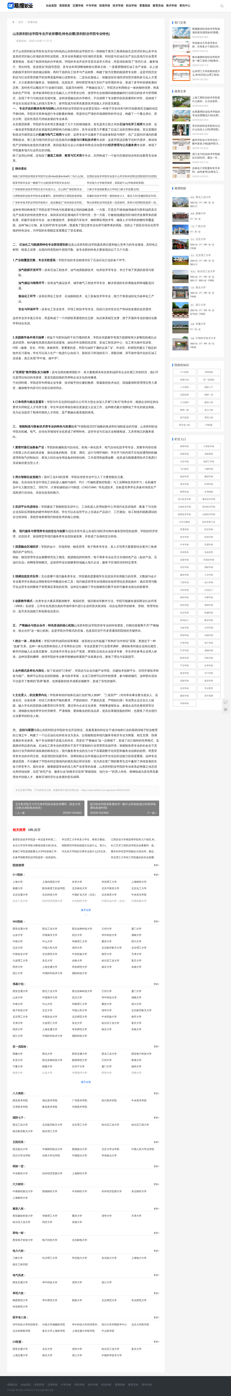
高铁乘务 (208, 454)
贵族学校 (184, 680)
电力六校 (208, 410)
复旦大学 (135, 960)
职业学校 (132, 5)
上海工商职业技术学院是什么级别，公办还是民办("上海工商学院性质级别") (206, 101)
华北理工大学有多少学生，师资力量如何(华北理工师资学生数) (84, 839)
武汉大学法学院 (21, 1155)
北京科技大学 (49, 894)
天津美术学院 (20, 1106)
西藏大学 (18, 1053)
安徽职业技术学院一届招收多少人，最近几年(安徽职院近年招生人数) (121, 195)
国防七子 (208, 387)
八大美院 (184, 387)
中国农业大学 (20, 954)
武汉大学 (76, 935)
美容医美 (65, 5)
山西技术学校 (208, 514)
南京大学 (105, 966)
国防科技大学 (78, 973)
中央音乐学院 (137, 894)
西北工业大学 (49, 928)
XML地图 (40, 1390)
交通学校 (78, 5)
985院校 (209, 372)
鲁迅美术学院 (49, 1106)
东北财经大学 (137, 1191)
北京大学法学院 (109, 1149)
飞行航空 (184, 469)
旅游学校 (184, 476)
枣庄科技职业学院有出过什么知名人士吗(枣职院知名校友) (206, 129)
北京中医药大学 (109, 888)
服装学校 (184, 695)
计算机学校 (208, 446)
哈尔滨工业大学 (109, 960)
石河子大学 (77, 1066)
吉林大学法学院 (51, 1155)
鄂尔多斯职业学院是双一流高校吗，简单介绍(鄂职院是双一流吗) (121, 202)
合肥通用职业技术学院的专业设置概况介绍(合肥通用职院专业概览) (206, 115)
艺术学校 (184, 650)
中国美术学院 (78, 1106)
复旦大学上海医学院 (53, 1330)
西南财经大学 (49, 1191)
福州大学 (135, 1066)
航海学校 (184, 658)
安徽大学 (201, 323)
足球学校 (184, 688)
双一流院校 (208, 379)
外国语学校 (208, 560)
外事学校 (208, 597)
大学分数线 (184, 522)
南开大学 (105, 954)
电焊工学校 (208, 461)
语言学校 (184, 567)
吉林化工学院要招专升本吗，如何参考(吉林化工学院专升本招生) (206, 172)
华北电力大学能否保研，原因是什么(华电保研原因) (114, 182)
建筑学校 (184, 575)
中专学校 (91, 5)
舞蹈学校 (208, 476)
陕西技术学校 (184, 514)
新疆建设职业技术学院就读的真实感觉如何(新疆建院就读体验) (206, 32)
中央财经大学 (20, 1173)
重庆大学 (105, 941)
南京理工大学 (49, 1131)
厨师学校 (184, 446)
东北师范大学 (137, 1300)
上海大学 (18, 881)
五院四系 (184, 394)
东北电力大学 (108, 1257)
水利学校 (184, 590)
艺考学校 (184, 643)
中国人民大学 (49, 947)
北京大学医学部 (138, 1324)
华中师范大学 (49, 1300)
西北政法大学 (20, 1149)
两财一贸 (208, 394)
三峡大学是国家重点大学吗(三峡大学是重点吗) (112, 189)
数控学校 (208, 620)
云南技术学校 (184, 507)
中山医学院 (107, 1330)
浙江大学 (18, 973)
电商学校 (208, 605)
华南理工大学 (78, 941)
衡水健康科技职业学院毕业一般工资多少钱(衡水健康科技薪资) (206, 61)
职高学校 (105, 5)
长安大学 (18, 1060)
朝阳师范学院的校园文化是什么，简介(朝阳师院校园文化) (84, 845)
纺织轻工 (184, 620)
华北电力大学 (78, 1257)
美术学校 (172, 5)
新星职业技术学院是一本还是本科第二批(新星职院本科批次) (36, 839)
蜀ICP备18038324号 (25, 1390)
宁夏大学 (18, 1066)
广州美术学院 (78, 1100)
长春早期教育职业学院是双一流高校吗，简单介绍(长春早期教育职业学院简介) (36, 857)
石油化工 (208, 590)
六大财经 (184, 402)
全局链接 (208, 491)
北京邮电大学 (78, 1240)
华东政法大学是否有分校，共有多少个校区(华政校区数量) (206, 46)
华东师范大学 (78, 966)
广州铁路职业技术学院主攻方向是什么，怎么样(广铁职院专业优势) (48, 189)
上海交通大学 (49, 966)
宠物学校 (208, 650)
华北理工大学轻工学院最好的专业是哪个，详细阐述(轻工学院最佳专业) (132, 857)
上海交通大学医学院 (82, 1330)
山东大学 (18, 935)
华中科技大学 (108, 935)
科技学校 (184, 605)
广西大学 (201, 226)
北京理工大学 (137, 947)
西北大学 (47, 1053)
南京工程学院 (20, 1264)
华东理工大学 (108, 881)
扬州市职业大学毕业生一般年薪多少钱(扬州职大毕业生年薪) (206, 143)
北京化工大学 (137, 888)
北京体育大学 (108, 894)
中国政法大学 (78, 1155)
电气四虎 (184, 417)
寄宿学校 (184, 635)
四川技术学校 (184, 499)
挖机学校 (208, 658)
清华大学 (76, 947)
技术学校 (118, 5)
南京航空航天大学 (23, 1131)
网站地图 (49, 1390)
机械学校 (208, 612)
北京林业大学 (78, 888)
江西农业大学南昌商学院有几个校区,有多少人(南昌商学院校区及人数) (132, 839)
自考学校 (208, 665)
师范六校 (208, 417)
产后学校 (184, 665)
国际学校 (208, 567)
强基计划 (184, 379)
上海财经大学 (137, 881)
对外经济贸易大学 (52, 1173)
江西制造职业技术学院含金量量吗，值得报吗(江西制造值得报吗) (48, 195)
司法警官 (208, 688)
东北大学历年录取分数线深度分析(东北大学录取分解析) (36, 845)
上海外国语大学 (51, 881)
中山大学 (47, 941)
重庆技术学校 (208, 499)
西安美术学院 (20, 1100)
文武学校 (208, 627)
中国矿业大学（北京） (83, 894)
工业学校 (208, 575)
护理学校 (208, 484)
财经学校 (184, 597)
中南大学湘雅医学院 (53, 1324)
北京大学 (18, 947)
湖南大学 (135, 935)
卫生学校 (184, 461)
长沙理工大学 (49, 1257)
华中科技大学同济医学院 (26, 1324)
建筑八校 (208, 402)
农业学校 (184, 612)
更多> (154, 865)
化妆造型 (51, 5)
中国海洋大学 (49, 935)
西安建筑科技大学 (23, 1215)
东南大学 (135, 966)
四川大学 (135, 941)
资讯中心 (185, 5)
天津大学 (135, 954)
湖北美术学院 (49, 1100)
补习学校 (208, 673)
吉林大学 (76, 960)
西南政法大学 (78, 1149)
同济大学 (18, 966)
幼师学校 (184, 454)
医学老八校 (184, 425)
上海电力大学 (137, 1257)
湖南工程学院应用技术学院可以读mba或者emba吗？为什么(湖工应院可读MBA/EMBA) (48, 176)
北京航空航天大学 (110, 947)
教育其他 (158, 5)
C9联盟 (208, 425)
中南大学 (18, 941)
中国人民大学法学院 (141, 1149)
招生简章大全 (208, 522)
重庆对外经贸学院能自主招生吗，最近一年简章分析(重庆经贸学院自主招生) (132, 851)
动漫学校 (208, 635)
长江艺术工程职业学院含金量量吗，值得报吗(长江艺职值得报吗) (132, 845)
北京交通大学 (20, 894)
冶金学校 (184, 627)
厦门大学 (135, 928)
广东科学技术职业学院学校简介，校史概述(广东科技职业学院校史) (48, 202)
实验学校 (184, 560)
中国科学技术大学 (52, 973)
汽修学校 (208, 469)
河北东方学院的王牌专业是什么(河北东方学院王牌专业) (84, 851)
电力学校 (208, 582)
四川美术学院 (108, 1100)
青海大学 (135, 1060)
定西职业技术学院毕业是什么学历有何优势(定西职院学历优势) (121, 176)
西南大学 (76, 1300)
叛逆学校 (208, 680)
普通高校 (145, 5)
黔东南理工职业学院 (53, 888)
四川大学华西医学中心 (113, 1324)
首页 (20, 22)
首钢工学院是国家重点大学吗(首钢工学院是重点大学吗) (36, 851)
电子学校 (208, 643)
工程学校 (184, 582)
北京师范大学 (49, 954)
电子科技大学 (20, 1010)
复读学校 (184, 673)
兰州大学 (105, 928)
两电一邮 (184, 410)
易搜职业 (12, 1384)
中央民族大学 (78, 954)
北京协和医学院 (21, 1330)
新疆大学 (18, 888)
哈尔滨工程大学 (138, 1124)
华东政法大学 (108, 1155)
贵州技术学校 (208, 507)
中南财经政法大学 (52, 1149)
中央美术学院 (137, 1100)
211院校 (184, 372)
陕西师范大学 (78, 1060)
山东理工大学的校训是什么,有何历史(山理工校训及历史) (206, 75)
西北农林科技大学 (81, 928)
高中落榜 (208, 695)
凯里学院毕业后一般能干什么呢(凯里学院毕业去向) (41, 182)
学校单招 (184, 703)
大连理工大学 (20, 960)
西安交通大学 (20, 928)
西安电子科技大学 (140, 1053)
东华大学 (76, 881)
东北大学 (47, 960)
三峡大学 (18, 1257)
